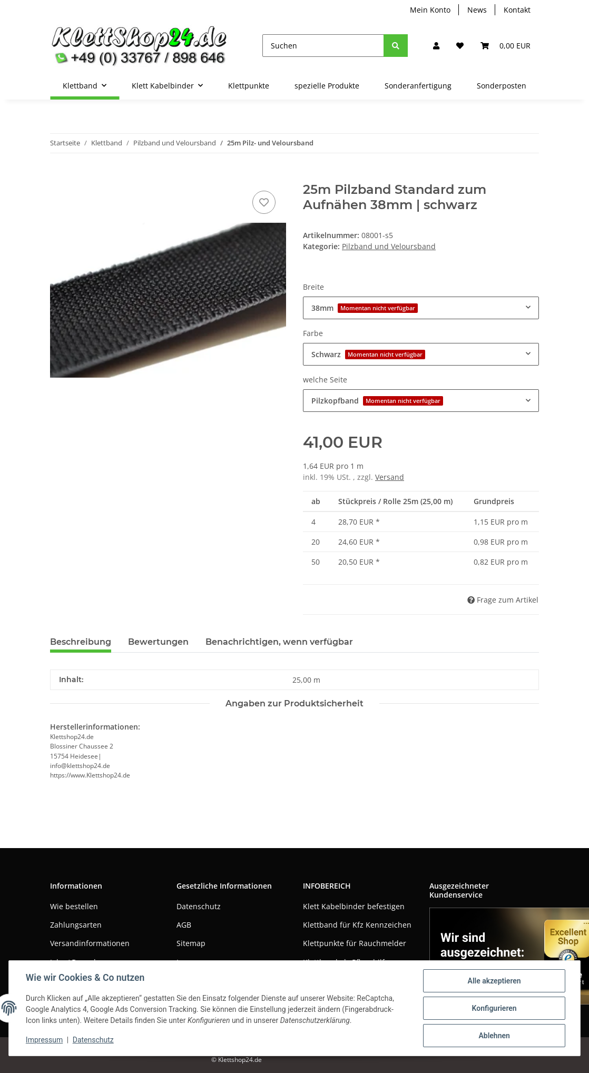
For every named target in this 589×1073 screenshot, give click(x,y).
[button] (436, 45)
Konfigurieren (494, 1008)
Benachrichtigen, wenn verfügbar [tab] (279, 642)
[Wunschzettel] (460, 45)
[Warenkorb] (505, 45)
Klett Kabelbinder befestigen (354, 906)
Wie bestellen (74, 906)
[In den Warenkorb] (58, 176)
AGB (183, 925)
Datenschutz (198, 906)
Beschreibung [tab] (80, 642)
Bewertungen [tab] (158, 642)
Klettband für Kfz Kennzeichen (357, 925)
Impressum (44, 1040)
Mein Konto (430, 10)
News (477, 10)
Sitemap (190, 943)
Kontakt (517, 10)
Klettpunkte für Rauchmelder (354, 943)
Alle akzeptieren (494, 981)
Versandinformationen (90, 943)
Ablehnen (493, 1035)
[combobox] (421, 308)
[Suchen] (323, 45)
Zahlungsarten (76, 925)
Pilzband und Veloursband (389, 246)
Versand (389, 477)
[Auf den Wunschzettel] (264, 202)
